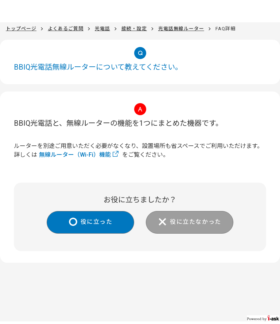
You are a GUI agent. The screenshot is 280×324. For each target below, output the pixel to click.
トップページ (21, 28)
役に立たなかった (195, 221)
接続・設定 (134, 28)
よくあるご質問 (65, 28)
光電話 (102, 28)
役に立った (97, 221)
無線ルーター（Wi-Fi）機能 (75, 154)
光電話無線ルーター (181, 28)
